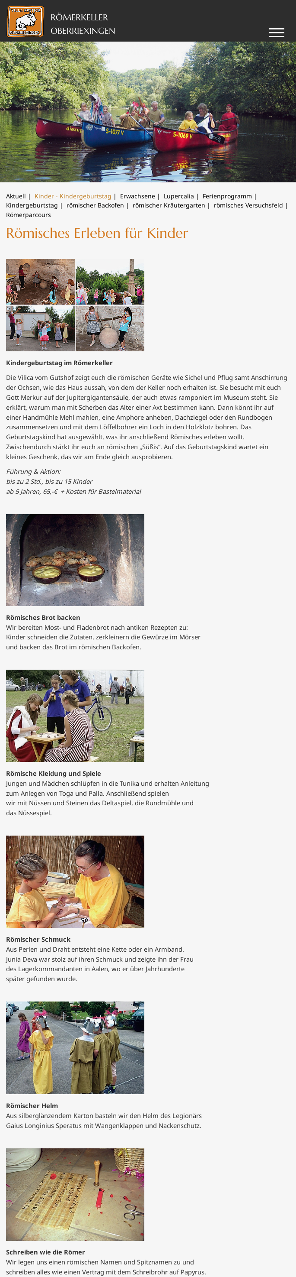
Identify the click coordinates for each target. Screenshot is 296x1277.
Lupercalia (179, 196)
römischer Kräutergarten (169, 205)
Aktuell (16, 196)
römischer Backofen (95, 205)
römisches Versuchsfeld (248, 205)
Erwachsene (137, 196)
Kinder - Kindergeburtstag (73, 196)
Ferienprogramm (227, 196)
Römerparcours (28, 215)
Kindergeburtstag (32, 205)
